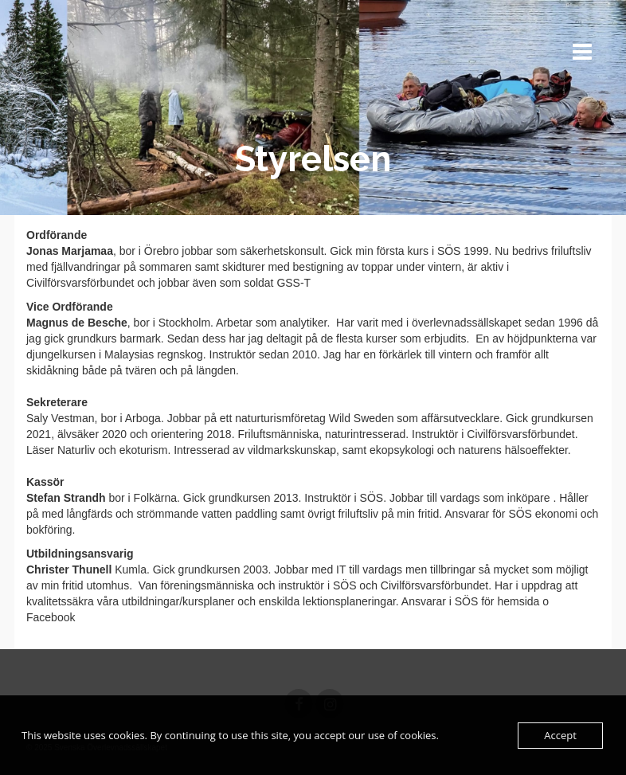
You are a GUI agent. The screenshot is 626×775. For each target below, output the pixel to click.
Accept (560, 735)
